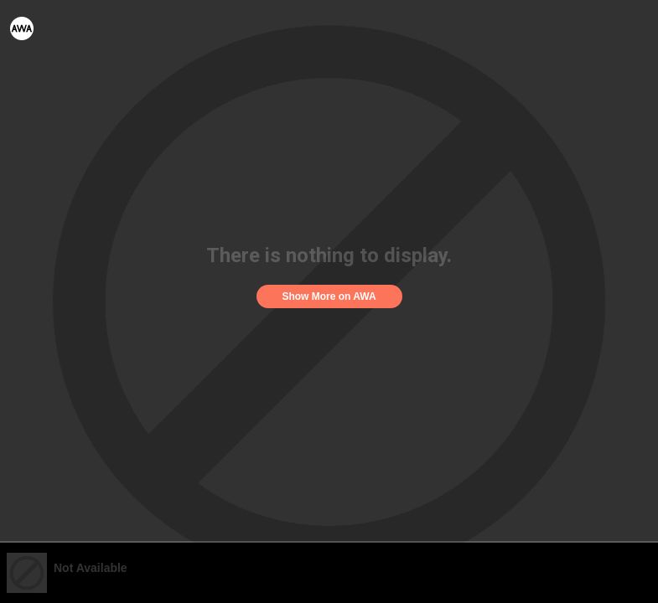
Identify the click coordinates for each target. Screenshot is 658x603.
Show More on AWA (329, 296)
